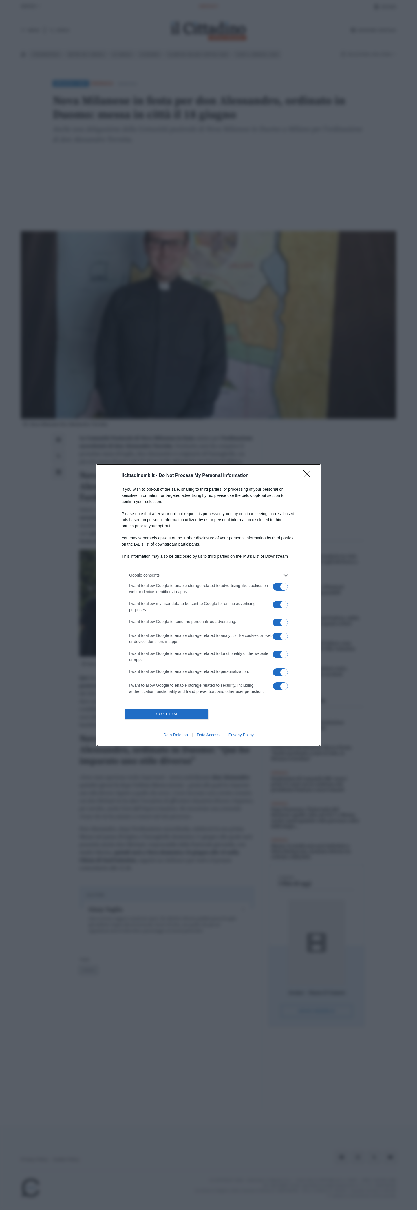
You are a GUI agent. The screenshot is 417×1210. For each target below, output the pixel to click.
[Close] (308, 475)
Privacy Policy (241, 735)
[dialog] (208, 605)
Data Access (208, 735)
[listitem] (208, 575)
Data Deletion (175, 735)
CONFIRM (167, 714)
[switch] (280, 587)
